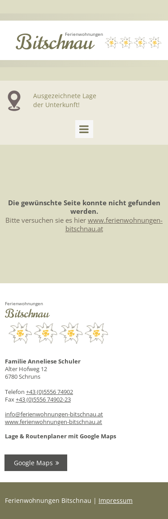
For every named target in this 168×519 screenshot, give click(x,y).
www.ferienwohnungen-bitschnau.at (53, 422)
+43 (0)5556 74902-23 (43, 399)
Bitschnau (54, 42)
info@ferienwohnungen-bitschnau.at (54, 414)
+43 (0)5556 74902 (49, 392)
